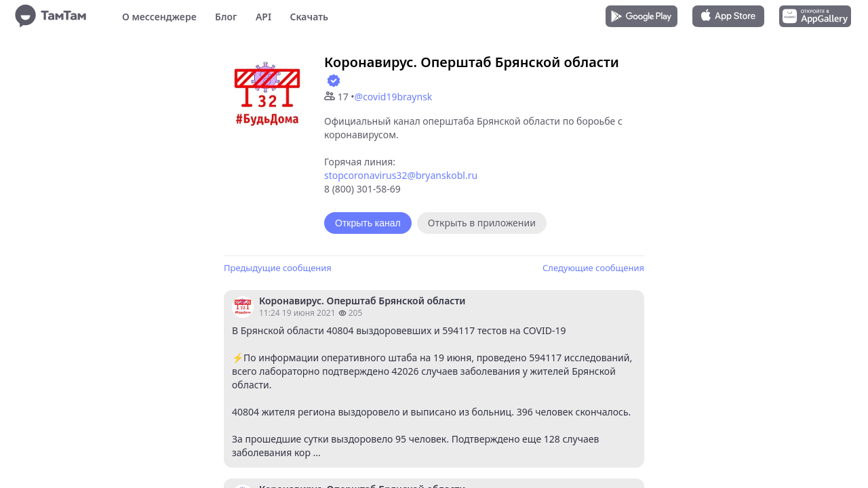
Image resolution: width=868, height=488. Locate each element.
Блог (226, 16)
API (263, 16)
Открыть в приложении (482, 222)
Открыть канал (368, 223)
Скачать (309, 16)
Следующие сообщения (593, 268)
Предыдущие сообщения (278, 268)
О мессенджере (159, 16)
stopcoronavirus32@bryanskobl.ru (400, 175)
